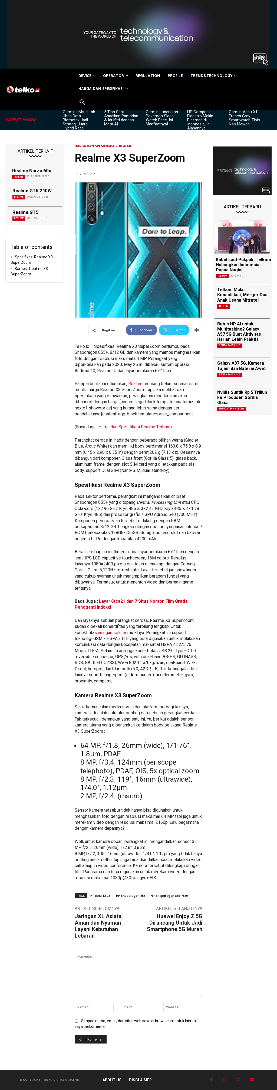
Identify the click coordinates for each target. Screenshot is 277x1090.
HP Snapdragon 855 (130, 896)
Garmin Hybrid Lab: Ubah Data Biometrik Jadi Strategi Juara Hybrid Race (79, 120)
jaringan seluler (112, 632)
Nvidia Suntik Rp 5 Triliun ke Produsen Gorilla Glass (242, 397)
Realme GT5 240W (32, 190)
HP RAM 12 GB (100, 896)
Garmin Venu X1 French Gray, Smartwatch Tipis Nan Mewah (244, 117)
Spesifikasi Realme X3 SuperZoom (32, 260)
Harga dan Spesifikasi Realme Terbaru (134, 426)
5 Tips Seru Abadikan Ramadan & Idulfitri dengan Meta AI (121, 117)
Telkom (222, 276)
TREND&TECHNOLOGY (231, 408)
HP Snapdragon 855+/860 (169, 896)
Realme (18, 176)
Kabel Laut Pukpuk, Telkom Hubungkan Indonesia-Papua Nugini (243, 264)
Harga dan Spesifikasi (94, 146)
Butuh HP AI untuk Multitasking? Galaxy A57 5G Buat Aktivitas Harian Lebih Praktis (239, 331)
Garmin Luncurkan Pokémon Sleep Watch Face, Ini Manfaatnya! (162, 117)
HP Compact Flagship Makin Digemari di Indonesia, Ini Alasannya (200, 120)
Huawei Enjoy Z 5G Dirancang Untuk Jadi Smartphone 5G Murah (174, 922)
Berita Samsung (229, 345)
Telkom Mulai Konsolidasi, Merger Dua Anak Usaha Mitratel (242, 294)
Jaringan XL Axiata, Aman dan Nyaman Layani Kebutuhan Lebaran (99, 926)
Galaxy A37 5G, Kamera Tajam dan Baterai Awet (241, 366)
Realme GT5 (25, 212)
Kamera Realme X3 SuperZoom (29, 271)
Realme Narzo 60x (31, 170)
